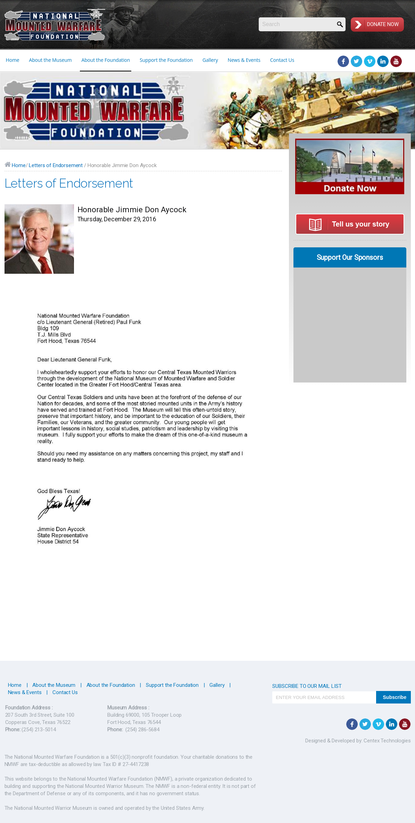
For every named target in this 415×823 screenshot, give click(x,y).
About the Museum (50, 60)
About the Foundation (105, 60)
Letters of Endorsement (56, 165)
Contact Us (282, 60)
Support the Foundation (166, 60)
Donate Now (383, 24)
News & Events (244, 60)
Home (12, 60)
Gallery (210, 60)
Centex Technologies (387, 741)
